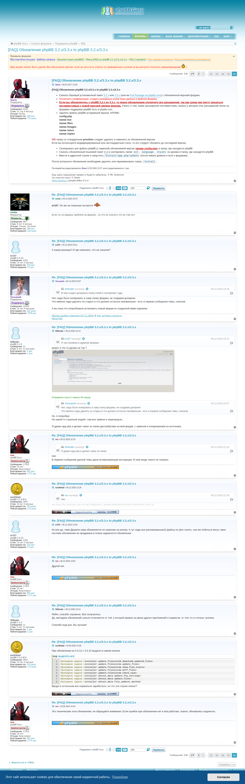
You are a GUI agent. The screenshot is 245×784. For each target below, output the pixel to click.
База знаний (174, 36)
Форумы (140, 36)
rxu (66, 495)
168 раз (30, 229)
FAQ (216, 36)
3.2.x (106, 95)
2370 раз (31, 313)
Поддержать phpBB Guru (92, 188)
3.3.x (117, 95)
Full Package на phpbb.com (145, 95)
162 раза (31, 311)
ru (106, 151)
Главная (124, 36)
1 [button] (203, 74)
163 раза (31, 231)
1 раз (29, 351)
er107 (68, 338)
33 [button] (217, 74)
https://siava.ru (60, 180)
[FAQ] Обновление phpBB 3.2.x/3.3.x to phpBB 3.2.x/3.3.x (58, 50)
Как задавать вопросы (109, 315)
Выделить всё (66, 656)
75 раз (30, 267)
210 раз (30, 265)
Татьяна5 (70, 403)
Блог (227, 36)
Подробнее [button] (120, 777)
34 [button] (222, 74)
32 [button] (211, 74)
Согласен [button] (223, 777)
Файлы (155, 36)
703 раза (31, 506)
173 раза (31, 509)
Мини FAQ (57, 318)
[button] (192, 74)
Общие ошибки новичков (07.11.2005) (73, 315)
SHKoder (69, 289)
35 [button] (228, 74)
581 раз (30, 471)
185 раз (30, 116)
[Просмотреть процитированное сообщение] (87, 289)
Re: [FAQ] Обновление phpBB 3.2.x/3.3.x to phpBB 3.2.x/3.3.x (94, 194)
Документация (198, 36)
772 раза (31, 118)
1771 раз (31, 474)
